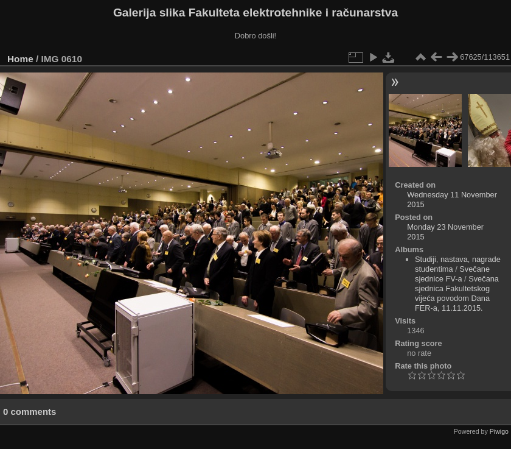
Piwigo (499, 431)
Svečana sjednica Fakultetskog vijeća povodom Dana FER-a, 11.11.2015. (457, 293)
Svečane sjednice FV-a (452, 273)
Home (20, 59)
